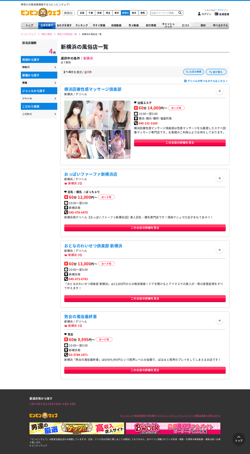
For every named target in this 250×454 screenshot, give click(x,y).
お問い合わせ (213, 415)
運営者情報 (140, 415)
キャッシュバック (168, 25)
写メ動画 (134, 25)
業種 (24, 82)
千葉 (91, 12)
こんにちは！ (216, 10)
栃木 (134, 12)
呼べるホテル (220, 25)
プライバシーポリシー (168, 415)
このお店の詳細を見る (180, 142)
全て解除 (66, 62)
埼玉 (108, 12)
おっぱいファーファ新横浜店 (90, 174)
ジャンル (27, 98)
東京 (117, 12)
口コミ (186, 25)
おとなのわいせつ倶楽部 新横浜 (93, 246)
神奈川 (125, 12)
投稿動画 (116, 25)
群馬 (143, 12)
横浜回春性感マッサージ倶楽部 (92, 89)
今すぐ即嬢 (99, 25)
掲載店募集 (200, 415)
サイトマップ (126, 415)
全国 (82, 12)
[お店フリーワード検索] (179, 12)
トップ (29, 25)
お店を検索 (193, 71)
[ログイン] (204, 14)
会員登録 (222, 14)
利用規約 (151, 415)
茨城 (99, 12)
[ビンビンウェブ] (28, 34)
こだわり (27, 114)
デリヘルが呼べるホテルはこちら (206, 81)
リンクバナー (187, 415)
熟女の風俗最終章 (80, 316)
